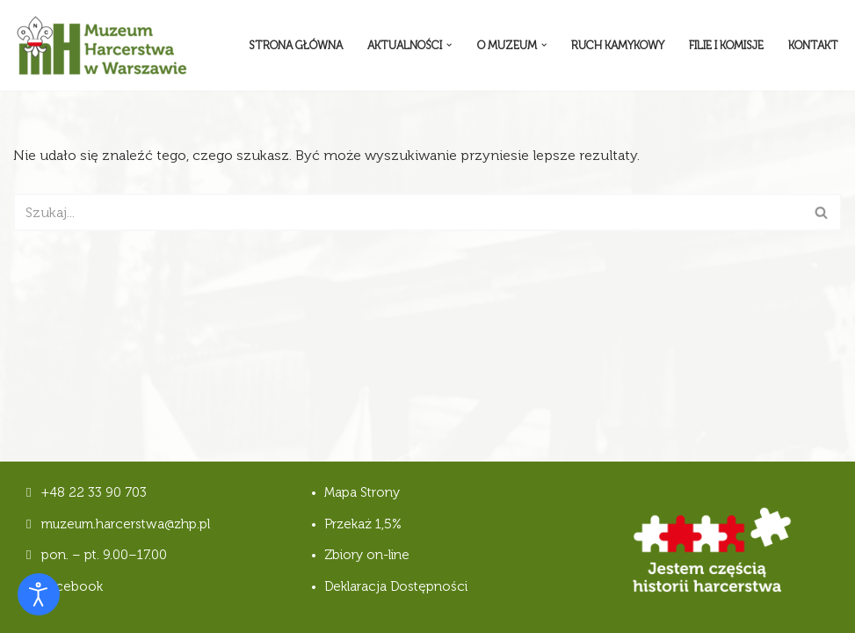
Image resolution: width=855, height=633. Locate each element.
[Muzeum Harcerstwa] (101, 45)
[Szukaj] (407, 212)
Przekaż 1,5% (363, 524)
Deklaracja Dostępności (395, 586)
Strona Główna (296, 45)
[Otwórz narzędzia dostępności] (39, 594)
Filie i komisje (726, 45)
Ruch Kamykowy (617, 45)
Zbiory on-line (366, 555)
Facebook (64, 586)
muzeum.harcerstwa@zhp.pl (125, 524)
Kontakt (813, 45)
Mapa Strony (362, 492)
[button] (449, 44)
